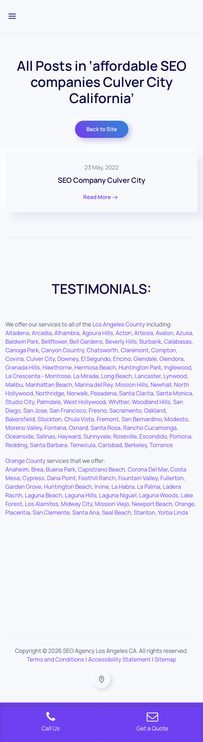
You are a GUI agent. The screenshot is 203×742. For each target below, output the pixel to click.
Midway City (76, 504)
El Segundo (95, 359)
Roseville (125, 436)
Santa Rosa (105, 428)
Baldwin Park (22, 342)
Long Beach (116, 376)
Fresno (98, 410)
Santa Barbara (48, 445)
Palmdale (49, 402)
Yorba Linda (173, 512)
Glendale (145, 359)
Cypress (33, 478)
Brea (37, 469)
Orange (184, 504)
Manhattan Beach (48, 385)
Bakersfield (20, 419)
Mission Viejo (112, 504)
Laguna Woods (158, 495)
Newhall (161, 385)
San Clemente (51, 512)
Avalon (164, 333)
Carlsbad (110, 445)
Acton (124, 333)
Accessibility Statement (119, 659)
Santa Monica (174, 393)
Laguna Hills (80, 495)
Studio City (19, 402)
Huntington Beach (68, 487)
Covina (14, 359)
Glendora (171, 359)
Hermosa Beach (95, 367)
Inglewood (177, 367)
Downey (67, 359)
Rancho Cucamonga (149, 428)
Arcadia (42, 333)
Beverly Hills (121, 342)
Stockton (49, 419)
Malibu (14, 385)
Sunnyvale (96, 436)
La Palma (148, 487)
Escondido (153, 436)
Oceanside (19, 436)
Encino (122, 359)
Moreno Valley (23, 428)
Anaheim (17, 469)
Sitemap (165, 659)
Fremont (108, 419)
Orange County (25, 461)
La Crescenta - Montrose (38, 376)
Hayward (69, 436)
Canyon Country (62, 350)
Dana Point (61, 478)
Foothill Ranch (97, 478)
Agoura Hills (97, 333)
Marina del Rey (94, 385)
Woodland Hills (151, 402)
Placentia (17, 512)
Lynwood (175, 376)
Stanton (144, 512)
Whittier (118, 402)
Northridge (50, 393)
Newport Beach (152, 504)
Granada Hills (22, 367)
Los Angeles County (119, 324)
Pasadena (103, 393)
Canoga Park (22, 350)
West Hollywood (84, 402)
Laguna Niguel (117, 495)
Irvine (101, 487)
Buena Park (60, 469)
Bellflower (54, 342)
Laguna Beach (43, 495)
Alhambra (67, 333)
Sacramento (125, 410)
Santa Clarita (136, 393)
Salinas (45, 436)
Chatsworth (102, 350)
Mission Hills (131, 385)
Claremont (134, 350)
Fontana (55, 428)
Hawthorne (57, 367)
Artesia (143, 333)
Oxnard (78, 428)
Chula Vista (79, 419)
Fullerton (172, 478)
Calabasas (178, 342)
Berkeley (135, 445)
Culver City (40, 359)
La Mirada (85, 376)
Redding (16, 445)
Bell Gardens (86, 342)
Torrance (161, 445)
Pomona (180, 436)
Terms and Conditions (56, 659)
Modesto (176, 419)
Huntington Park (140, 367)
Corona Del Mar (147, 469)
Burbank (150, 342)
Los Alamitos (41, 504)
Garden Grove (23, 487)
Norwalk (77, 393)
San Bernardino (142, 419)
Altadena (17, 333)
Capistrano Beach (101, 469)
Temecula (82, 445)
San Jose (35, 410)
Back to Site (101, 129)
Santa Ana (85, 512)
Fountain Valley (138, 478)
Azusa (184, 333)
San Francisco (67, 410)
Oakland (155, 410)
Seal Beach (116, 512)
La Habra (123, 487)
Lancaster (148, 376)
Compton (163, 350)
